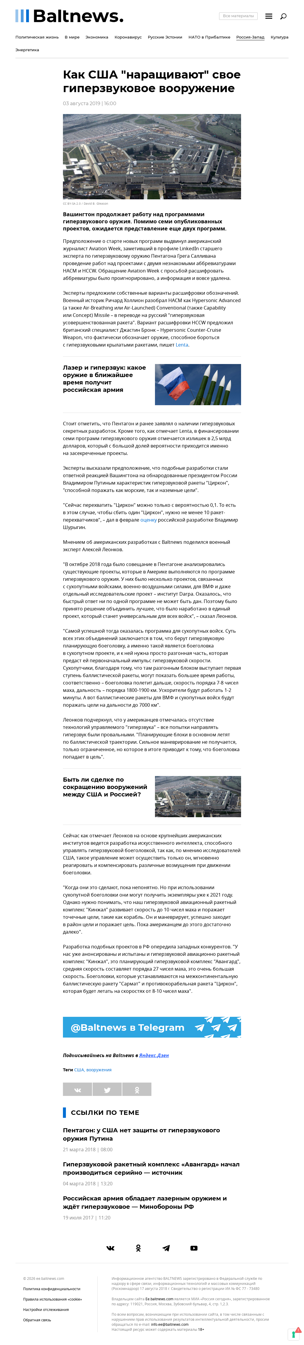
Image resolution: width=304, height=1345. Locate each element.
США (79, 1070)
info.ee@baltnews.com (170, 1324)
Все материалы (238, 15)
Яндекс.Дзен (154, 1056)
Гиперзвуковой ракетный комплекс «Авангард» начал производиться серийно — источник (151, 1168)
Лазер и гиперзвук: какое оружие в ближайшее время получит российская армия (104, 378)
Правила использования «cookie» (52, 1299)
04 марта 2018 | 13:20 (88, 1183)
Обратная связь (37, 1320)
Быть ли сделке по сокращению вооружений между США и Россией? (105, 787)
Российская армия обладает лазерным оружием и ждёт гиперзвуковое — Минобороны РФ (145, 1202)
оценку (148, 520)
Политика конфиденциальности (51, 1289)
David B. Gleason (96, 203)
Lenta (182, 345)
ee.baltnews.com (159, 1299)
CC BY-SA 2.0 (72, 203)
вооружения (99, 1070)
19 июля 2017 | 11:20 (86, 1217)
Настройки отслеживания (46, 1309)
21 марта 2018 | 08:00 (88, 1149)
